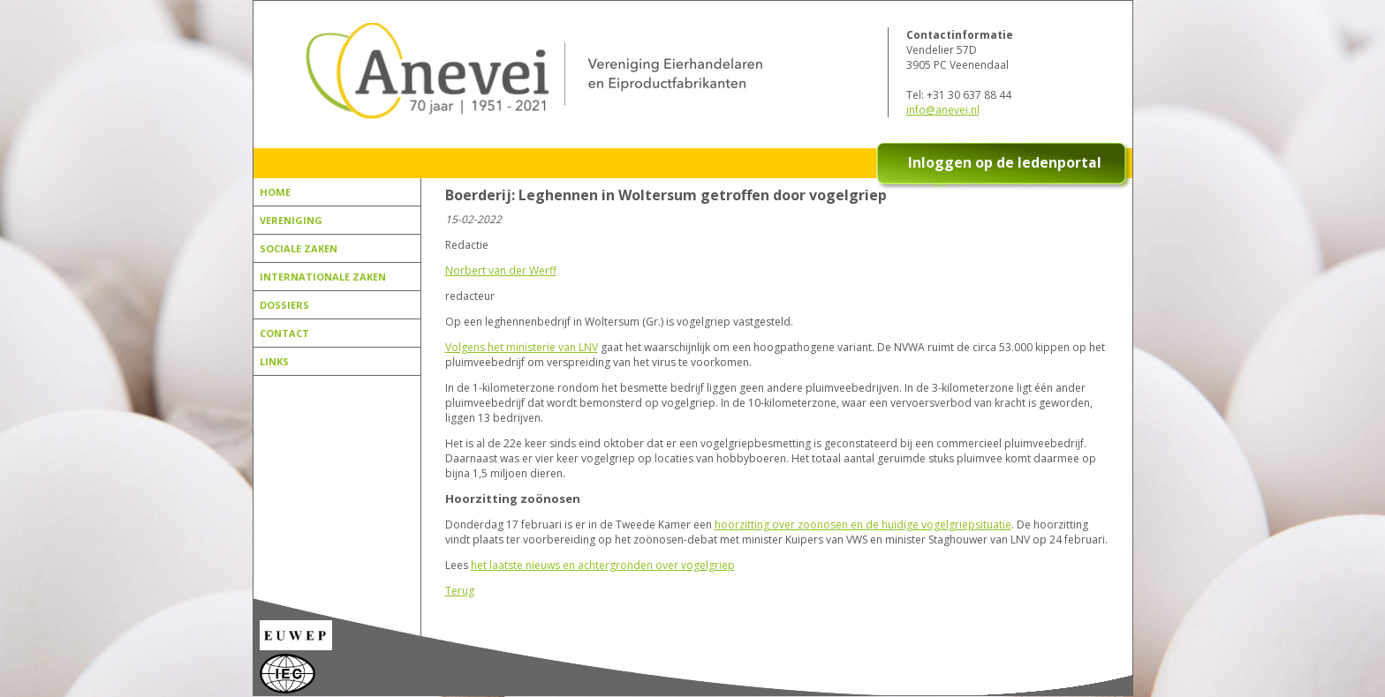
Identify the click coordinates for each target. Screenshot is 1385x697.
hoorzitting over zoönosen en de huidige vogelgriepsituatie (863, 524)
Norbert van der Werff (500, 270)
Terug (459, 590)
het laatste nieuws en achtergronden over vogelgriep (603, 565)
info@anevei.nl (943, 109)
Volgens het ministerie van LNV (521, 347)
